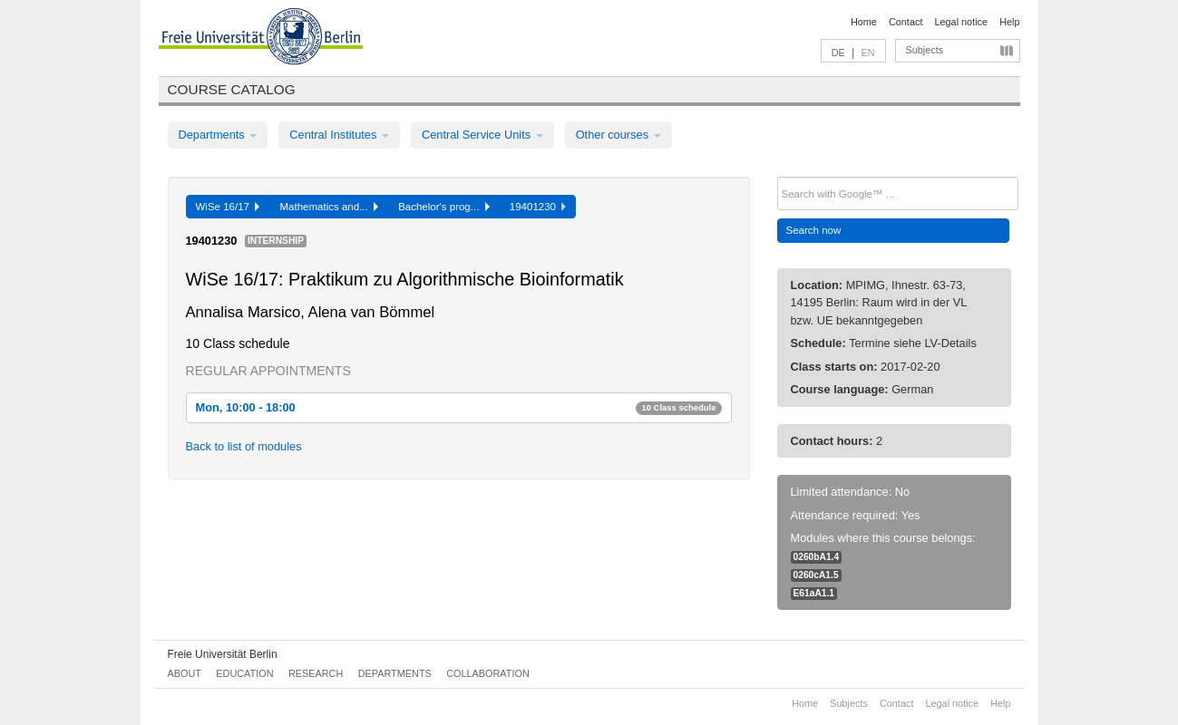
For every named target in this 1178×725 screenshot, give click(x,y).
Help (1009, 21)
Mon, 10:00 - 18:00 (459, 407)
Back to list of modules (244, 446)
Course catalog (232, 89)
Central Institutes (339, 134)
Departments (218, 134)
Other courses (618, 134)
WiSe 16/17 (228, 206)
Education (244, 673)
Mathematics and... (328, 206)
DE (838, 52)
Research (315, 673)
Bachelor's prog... (444, 206)
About (184, 673)
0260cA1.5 (816, 575)
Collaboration (488, 673)
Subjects (925, 49)
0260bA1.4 (816, 557)
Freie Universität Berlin (222, 654)
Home (864, 21)
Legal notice (961, 21)
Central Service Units (482, 134)
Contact (905, 21)
